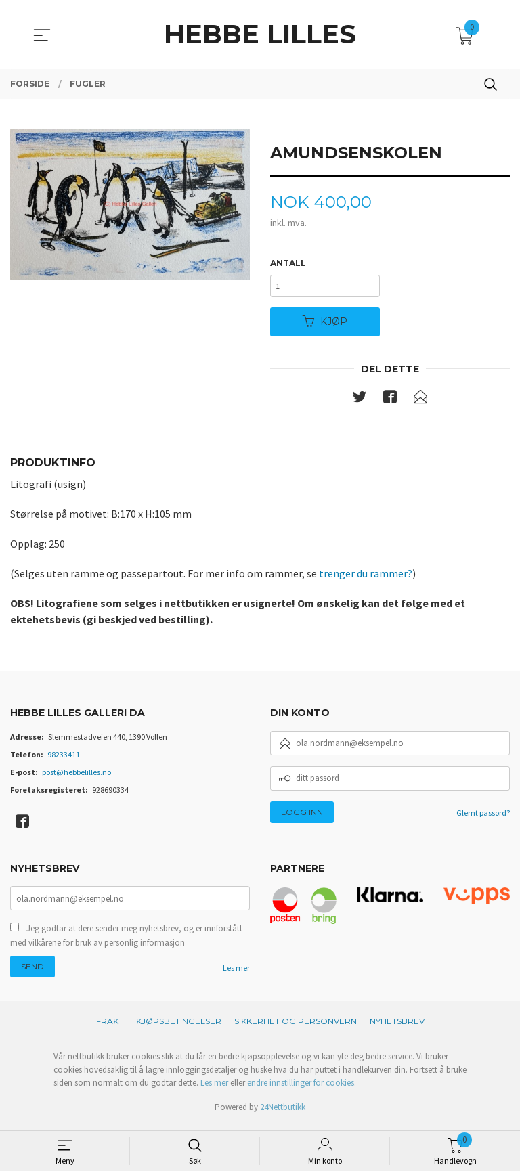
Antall (288, 264)
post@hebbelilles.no (76, 776)
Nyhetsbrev (397, 1027)
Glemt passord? (483, 817)
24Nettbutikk (282, 1112)
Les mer (236, 974)
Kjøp (325, 325)
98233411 (63, 758)
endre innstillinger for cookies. (301, 1089)
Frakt (109, 1027)
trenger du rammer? (365, 577)
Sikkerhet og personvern (295, 1027)
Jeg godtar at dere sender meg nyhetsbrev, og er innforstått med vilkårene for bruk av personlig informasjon (126, 941)
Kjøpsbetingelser (178, 1027)
